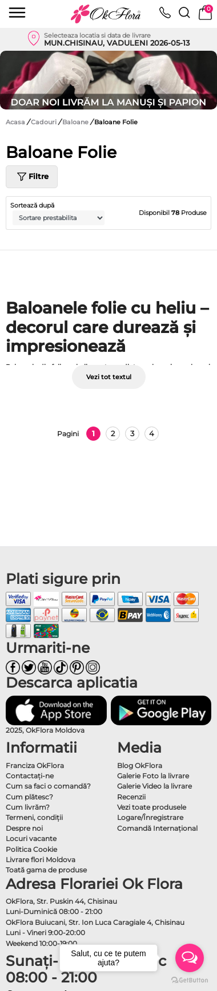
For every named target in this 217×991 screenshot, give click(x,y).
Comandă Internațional (157, 828)
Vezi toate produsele (151, 807)
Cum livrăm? (28, 807)
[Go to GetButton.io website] (189, 979)
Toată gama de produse (46, 870)
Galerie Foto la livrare (153, 775)
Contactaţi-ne (30, 775)
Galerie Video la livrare (154, 786)
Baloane (76, 122)
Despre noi (24, 828)
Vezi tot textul (108, 377)
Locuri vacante (31, 838)
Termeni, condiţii (34, 817)
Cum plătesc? (29, 797)
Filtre (32, 177)
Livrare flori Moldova (40, 859)
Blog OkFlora (139, 765)
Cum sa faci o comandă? (48, 786)
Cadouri (44, 122)
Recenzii (131, 797)
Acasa (15, 122)
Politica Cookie (31, 849)
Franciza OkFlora (35, 765)
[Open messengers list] (189, 958)
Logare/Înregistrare (150, 817)
